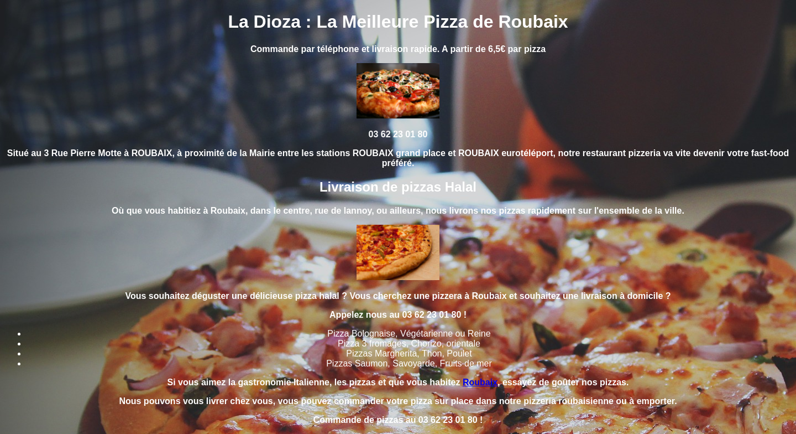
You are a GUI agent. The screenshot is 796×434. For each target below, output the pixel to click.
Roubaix (480, 382)
